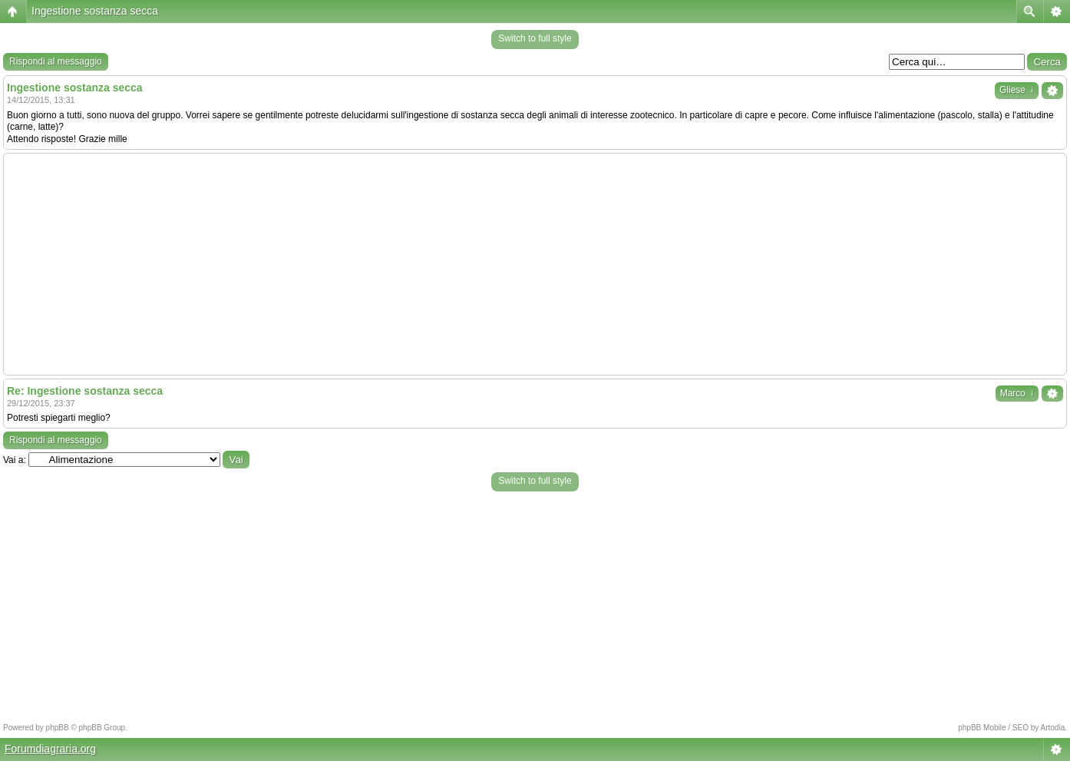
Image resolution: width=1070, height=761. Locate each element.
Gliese (1016, 89)
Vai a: (14, 460)
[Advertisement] (535, 264)
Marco (1017, 393)
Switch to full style (534, 38)
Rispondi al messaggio (55, 61)
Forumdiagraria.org (50, 749)
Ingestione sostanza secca (94, 11)
